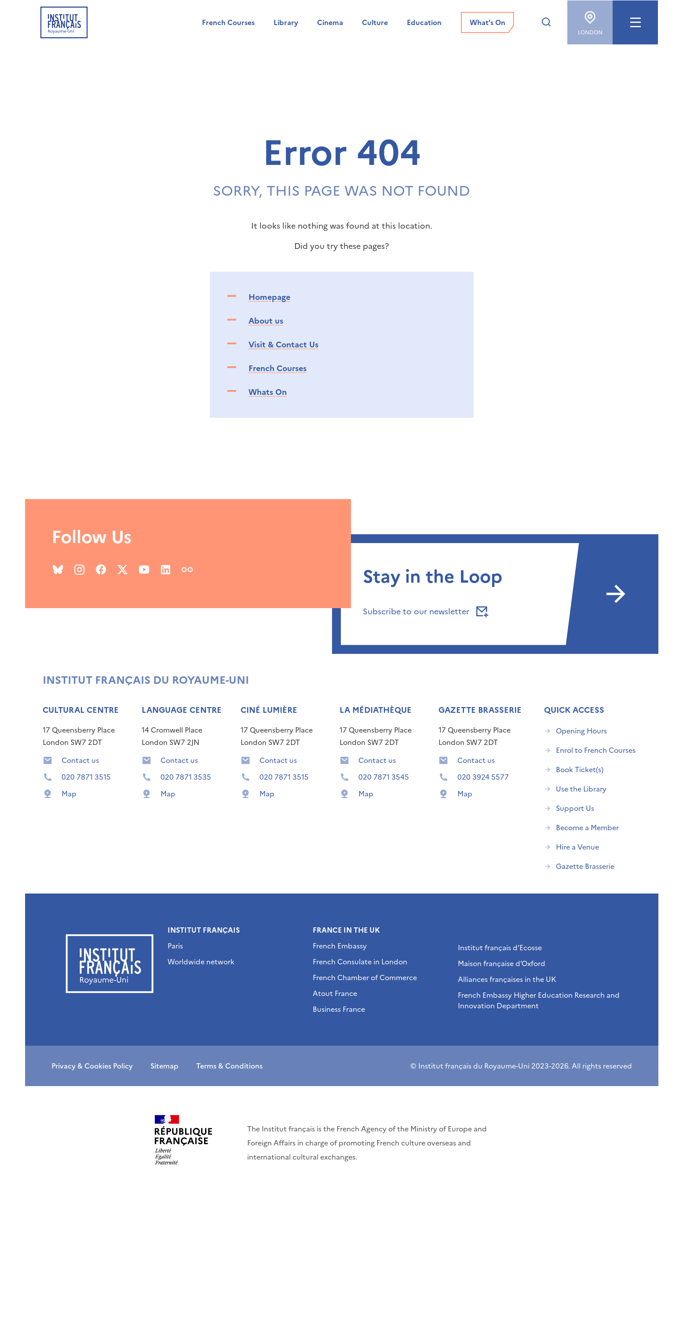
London (590, 20)
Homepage (269, 297)
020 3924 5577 (483, 777)
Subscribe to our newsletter (424, 611)
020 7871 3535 (186, 777)
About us (265, 321)
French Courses (277, 368)
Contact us (80, 760)
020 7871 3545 (383, 777)
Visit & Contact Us (283, 344)
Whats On (267, 392)
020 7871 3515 (86, 777)
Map (69, 793)
